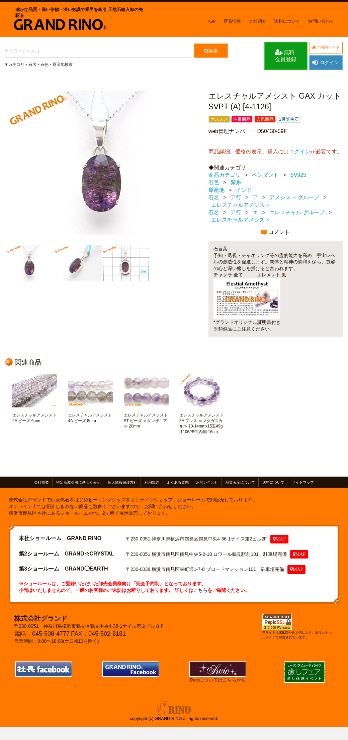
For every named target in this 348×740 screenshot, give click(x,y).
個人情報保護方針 (122, 483)
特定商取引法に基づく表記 (78, 483)
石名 (213, 197)
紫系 (236, 183)
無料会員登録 (285, 55)
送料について (287, 21)
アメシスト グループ (294, 197)
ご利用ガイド (326, 47)
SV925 (298, 175)
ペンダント (265, 175)
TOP (211, 21)
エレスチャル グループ (296, 212)
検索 (211, 50)
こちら (200, 590)
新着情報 (232, 21)
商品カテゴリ (224, 175)
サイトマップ (303, 483)
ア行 (236, 197)
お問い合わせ (321, 21)
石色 (213, 183)
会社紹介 (257, 21)
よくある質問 (178, 483)
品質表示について (240, 483)
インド (244, 190)
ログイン (325, 62)
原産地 (216, 190)
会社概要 (41, 483)
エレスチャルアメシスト (240, 205)
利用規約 (152, 483)
